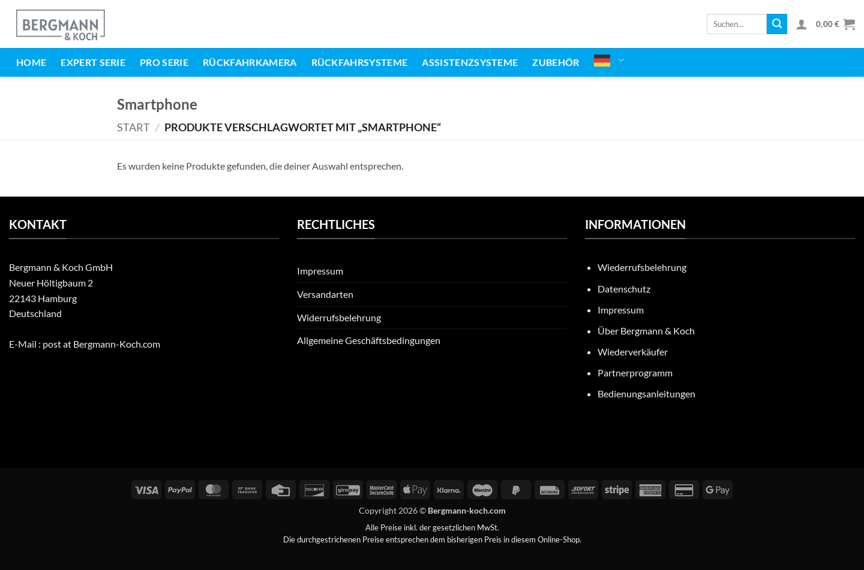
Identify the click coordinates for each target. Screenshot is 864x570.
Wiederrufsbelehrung (642, 267)
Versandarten (325, 294)
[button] (802, 24)
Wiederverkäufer (633, 351)
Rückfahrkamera (249, 62)
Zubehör (555, 62)
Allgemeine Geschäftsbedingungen (368, 340)
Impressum (320, 270)
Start (133, 127)
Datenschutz (624, 288)
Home (31, 62)
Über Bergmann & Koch (646, 330)
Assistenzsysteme (470, 62)
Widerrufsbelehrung (339, 317)
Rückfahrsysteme (359, 62)
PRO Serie (164, 62)
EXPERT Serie (93, 62)
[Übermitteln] (777, 24)
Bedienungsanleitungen (646, 393)
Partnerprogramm (635, 372)
